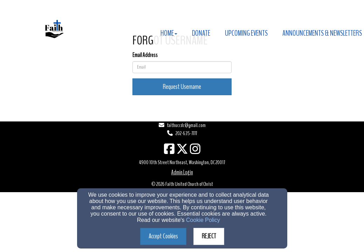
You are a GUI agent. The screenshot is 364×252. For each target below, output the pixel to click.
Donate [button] (201, 33)
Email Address (145, 55)
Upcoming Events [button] (246, 33)
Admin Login (182, 172)
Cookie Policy (203, 220)
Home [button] (168, 33)
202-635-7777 (186, 133)
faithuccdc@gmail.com (186, 125)
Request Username (182, 86)
